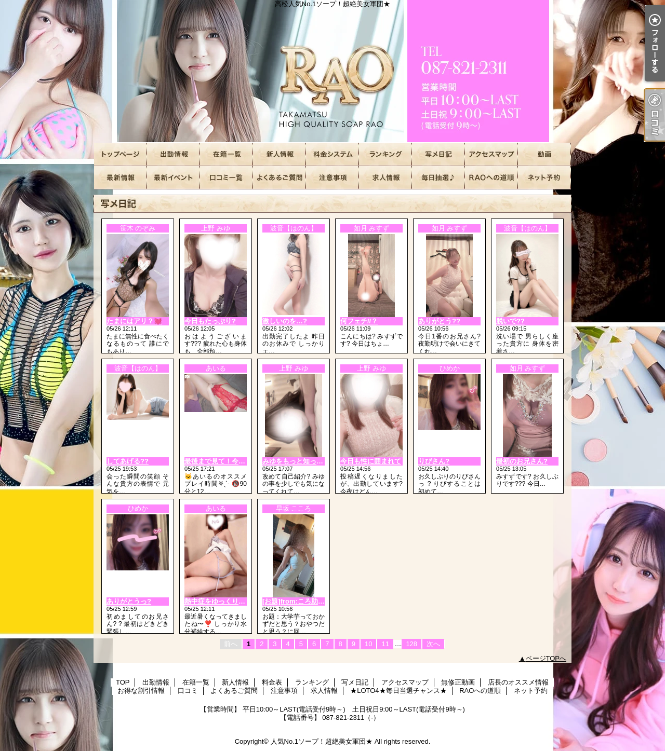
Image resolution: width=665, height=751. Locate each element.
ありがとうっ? (129, 601)
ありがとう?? (439, 321)
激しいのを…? (284, 321)
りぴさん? (433, 461)
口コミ (226, 177)
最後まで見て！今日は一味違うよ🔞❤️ (243, 461)
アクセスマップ (491, 154)
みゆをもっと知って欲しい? (305, 461)
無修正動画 (544, 154)
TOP (120, 154)
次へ (433, 644)
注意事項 (332, 177)
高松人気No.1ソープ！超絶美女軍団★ (332, 71)
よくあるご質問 (279, 177)
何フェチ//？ (359, 321)
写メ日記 (438, 154)
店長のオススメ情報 (120, 177)
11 (385, 644)
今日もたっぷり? (210, 321)
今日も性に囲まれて (370, 461)
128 (411, 644)
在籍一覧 (226, 154)
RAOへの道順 (491, 177)
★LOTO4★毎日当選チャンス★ (438, 177)
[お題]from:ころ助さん (296, 601)
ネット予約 (544, 177)
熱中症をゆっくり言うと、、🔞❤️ (236, 601)
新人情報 (279, 154)
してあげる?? (128, 461)
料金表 (332, 154)
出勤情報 (173, 154)
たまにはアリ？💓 (134, 321)
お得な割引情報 (173, 177)
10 (368, 644)
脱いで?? (510, 321)
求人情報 (385, 177)
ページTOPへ (546, 658)
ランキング (385, 154)
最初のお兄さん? (522, 461)
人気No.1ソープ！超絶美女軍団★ (322, 741)
